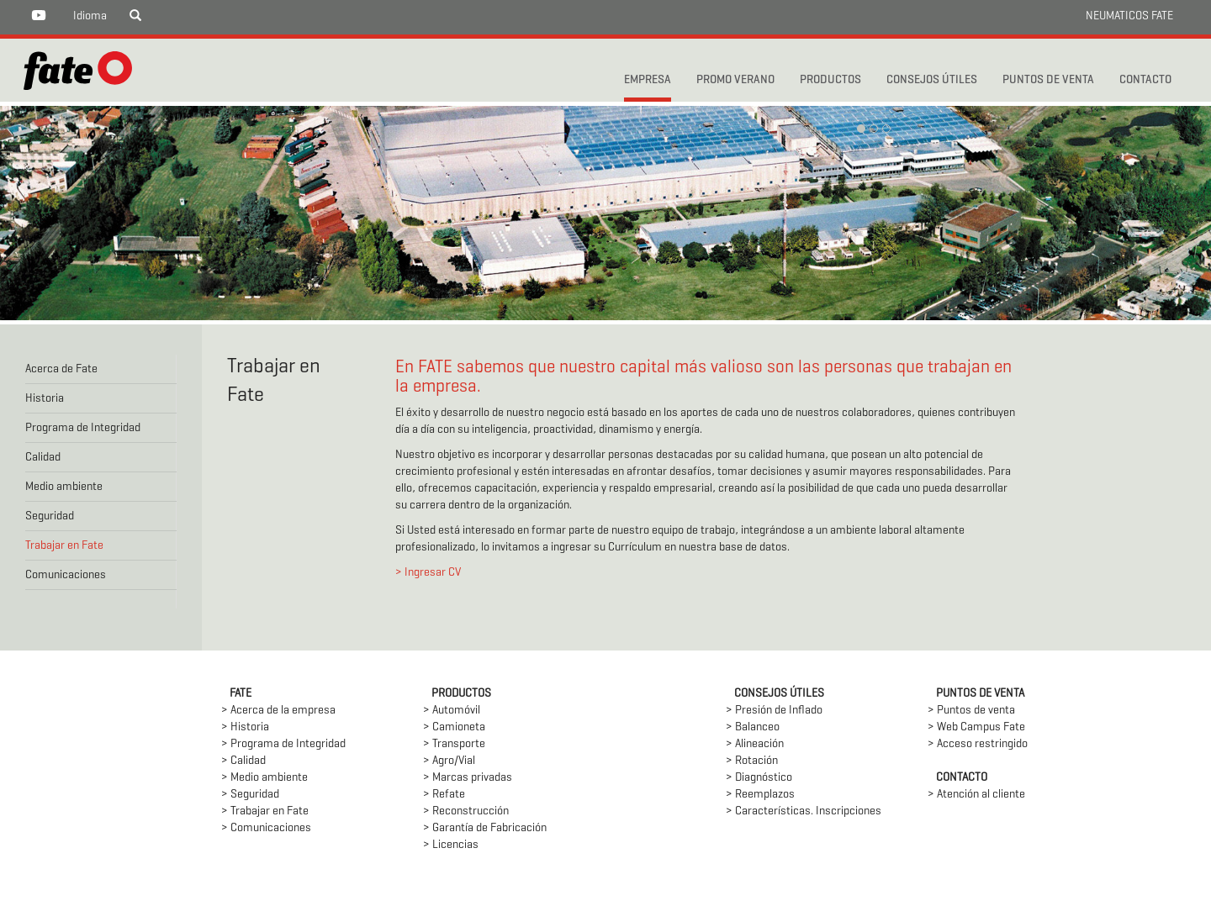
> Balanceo (753, 727)
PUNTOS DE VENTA (1048, 80)
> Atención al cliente (976, 794)
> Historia (245, 727)
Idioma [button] (90, 16)
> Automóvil (451, 710)
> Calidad (243, 761)
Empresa (647, 80)
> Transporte (454, 744)
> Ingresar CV (428, 572)
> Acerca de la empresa (278, 710)
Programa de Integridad (82, 428)
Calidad (43, 457)
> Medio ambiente (264, 778)
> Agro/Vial (449, 761)
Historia (44, 398)
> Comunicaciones (266, 828)
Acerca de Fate (61, 369)
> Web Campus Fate (976, 727)
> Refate (444, 794)
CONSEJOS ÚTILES (931, 80)
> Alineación (755, 744)
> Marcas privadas (467, 778)
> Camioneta (454, 727)
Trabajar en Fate (64, 546)
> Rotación (752, 761)
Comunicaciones (65, 575)
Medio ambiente (64, 487)
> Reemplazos (760, 794)
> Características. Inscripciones (803, 811)
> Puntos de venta (971, 710)
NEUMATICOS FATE (1129, 16)
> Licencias (451, 845)
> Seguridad (250, 794)
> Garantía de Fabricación (485, 828)
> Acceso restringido (978, 744)
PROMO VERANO (735, 80)
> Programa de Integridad (283, 744)
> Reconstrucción (466, 811)
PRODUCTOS (830, 80)
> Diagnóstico (759, 778)
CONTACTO (1145, 80)
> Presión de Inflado (774, 710)
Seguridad (49, 516)
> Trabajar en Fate (265, 811)
